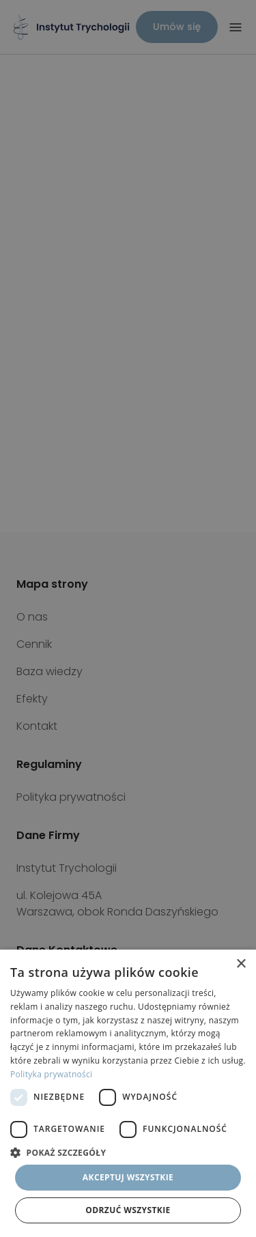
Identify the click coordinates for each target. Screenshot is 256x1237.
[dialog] (128, 1093)
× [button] (241, 964)
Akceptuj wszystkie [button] (128, 1177)
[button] (128, 1152)
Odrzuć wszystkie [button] (127, 1210)
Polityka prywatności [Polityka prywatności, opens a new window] (51, 1074)
